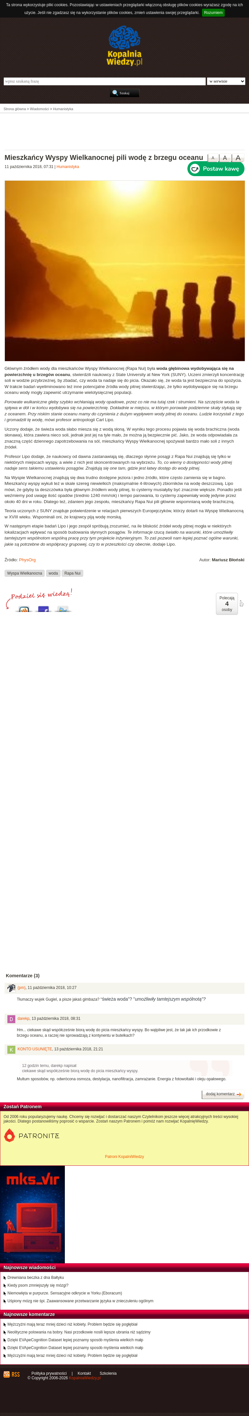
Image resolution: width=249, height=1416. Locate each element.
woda (53, 573)
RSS (15, 1374)
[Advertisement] (124, 131)
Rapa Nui (73, 573)
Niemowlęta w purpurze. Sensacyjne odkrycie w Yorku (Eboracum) (64, 1293)
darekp (24, 1018)
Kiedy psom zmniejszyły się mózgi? (37, 1285)
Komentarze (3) (23, 975)
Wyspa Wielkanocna (24, 573)
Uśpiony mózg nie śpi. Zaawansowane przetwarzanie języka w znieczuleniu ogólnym (80, 1301)
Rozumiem (213, 12)
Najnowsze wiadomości (30, 1267)
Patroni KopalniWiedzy (124, 1156)
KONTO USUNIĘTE (35, 1049)
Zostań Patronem (23, 1106)
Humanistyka (68, 166)
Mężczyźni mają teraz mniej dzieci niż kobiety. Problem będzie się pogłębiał (72, 1324)
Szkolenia (108, 1373)
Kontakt (84, 1373)
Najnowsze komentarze (29, 1314)
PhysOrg (27, 559)
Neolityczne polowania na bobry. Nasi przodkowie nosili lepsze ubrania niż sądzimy (78, 1332)
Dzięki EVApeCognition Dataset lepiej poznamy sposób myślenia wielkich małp (75, 1340)
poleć (241, 603)
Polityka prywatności (49, 1373)
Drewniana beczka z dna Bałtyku (35, 1277)
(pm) (22, 987)
